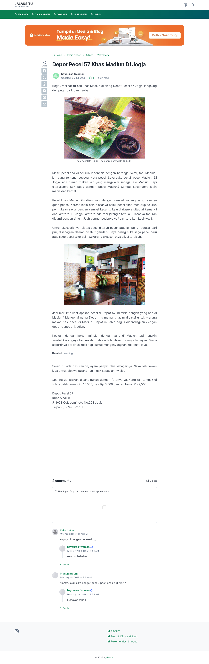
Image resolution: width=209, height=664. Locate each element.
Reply (65, 564)
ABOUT (113, 631)
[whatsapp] (44, 84)
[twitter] (44, 77)
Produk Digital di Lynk (122, 636)
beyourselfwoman (78, 546)
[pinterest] (44, 97)
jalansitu (24, 4)
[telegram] (44, 91)
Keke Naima (67, 530)
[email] (44, 104)
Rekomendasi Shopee (122, 641)
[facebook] (44, 71)
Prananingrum (69, 573)
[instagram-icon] (17, 631)
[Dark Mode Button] (185, 5)
